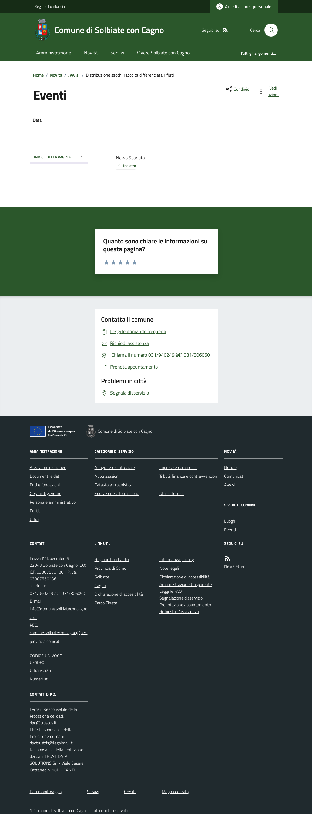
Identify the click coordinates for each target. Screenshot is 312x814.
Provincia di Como (110, 568)
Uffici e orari (40, 670)
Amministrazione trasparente (185, 584)
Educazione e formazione (117, 493)
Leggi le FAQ (170, 591)
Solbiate (102, 577)
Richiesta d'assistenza (179, 611)
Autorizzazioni (107, 476)
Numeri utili (40, 679)
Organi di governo (45, 493)
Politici (35, 510)
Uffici (34, 519)
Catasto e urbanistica (113, 484)
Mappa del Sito (175, 791)
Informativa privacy (176, 559)
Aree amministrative (48, 467)
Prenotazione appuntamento (185, 604)
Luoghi (230, 521)
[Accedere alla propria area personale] (244, 6)
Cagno (100, 585)
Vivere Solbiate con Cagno (163, 52)
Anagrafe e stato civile (115, 467)
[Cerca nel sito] (268, 30)
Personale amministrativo (53, 502)
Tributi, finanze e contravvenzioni (188, 480)
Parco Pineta (106, 603)
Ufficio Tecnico (171, 493)
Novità (91, 52)
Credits (130, 791)
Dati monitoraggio (46, 791)
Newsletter (234, 566)
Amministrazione (53, 52)
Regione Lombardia (50, 6)
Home (38, 75)
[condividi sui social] (237, 89)
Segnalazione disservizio (181, 598)
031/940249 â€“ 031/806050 (57, 593)
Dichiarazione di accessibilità (184, 577)
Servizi (117, 52)
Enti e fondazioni (45, 484)
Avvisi (74, 75)
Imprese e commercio (178, 467)
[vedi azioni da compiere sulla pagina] (269, 91)
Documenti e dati (45, 476)
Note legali (169, 568)
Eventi (230, 529)
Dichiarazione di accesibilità (119, 594)
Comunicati (234, 476)
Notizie (230, 467)
